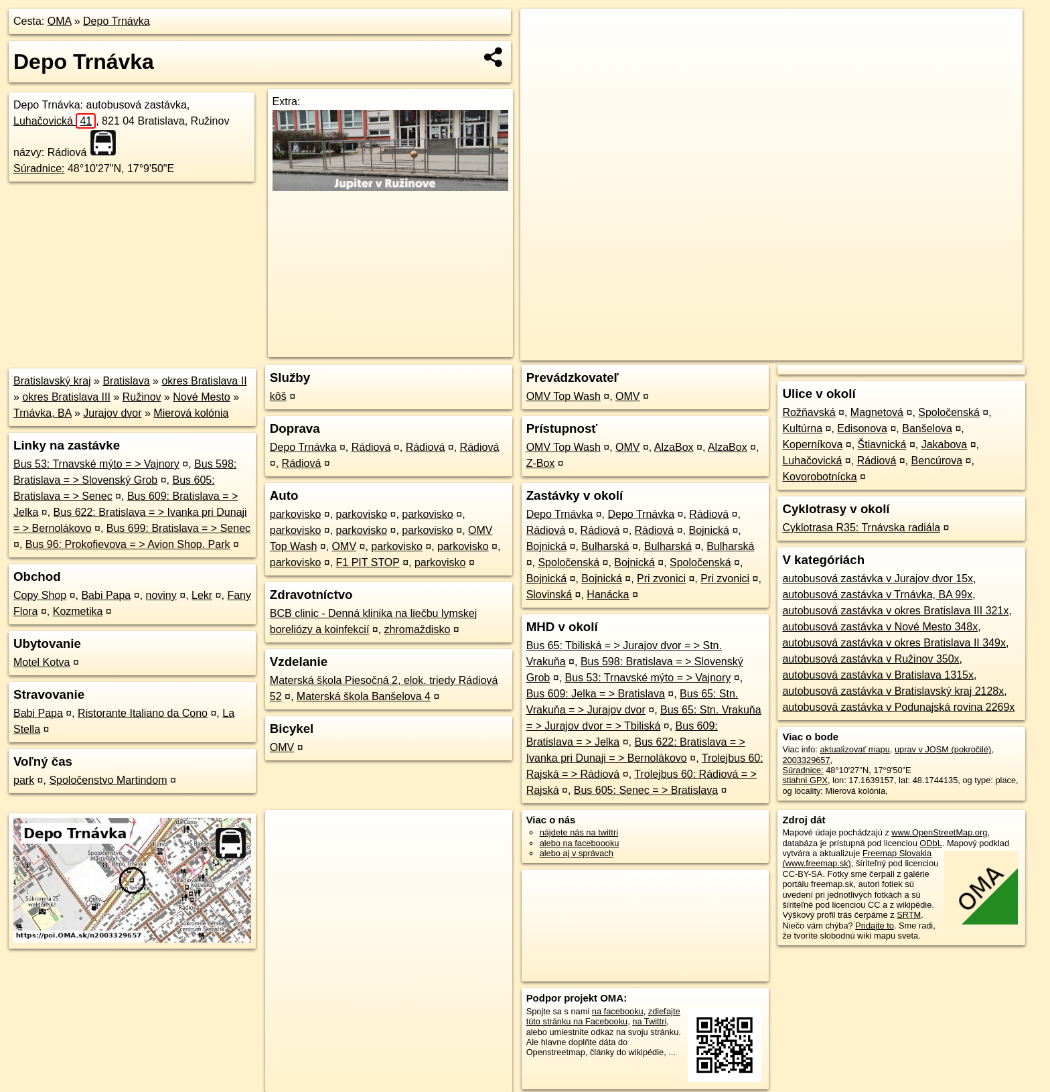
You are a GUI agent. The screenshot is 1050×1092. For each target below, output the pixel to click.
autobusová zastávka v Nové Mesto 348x (880, 626)
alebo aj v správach (576, 853)
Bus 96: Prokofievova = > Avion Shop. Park (127, 544)
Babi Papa (106, 595)
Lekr (202, 595)
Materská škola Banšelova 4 (364, 696)
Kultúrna (802, 428)
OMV (344, 546)
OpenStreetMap (791, 350)
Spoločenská (568, 562)
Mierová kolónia (190, 413)
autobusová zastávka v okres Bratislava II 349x (894, 643)
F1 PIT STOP (368, 562)
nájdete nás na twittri (579, 832)
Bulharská (605, 546)
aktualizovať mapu (854, 749)
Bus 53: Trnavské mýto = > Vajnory (96, 464)
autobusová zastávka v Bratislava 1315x (878, 675)
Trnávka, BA (42, 413)
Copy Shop (39, 595)
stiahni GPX (805, 780)
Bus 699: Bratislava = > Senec (178, 528)
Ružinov (142, 397)
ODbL (930, 843)
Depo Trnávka (116, 21)
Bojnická (708, 530)
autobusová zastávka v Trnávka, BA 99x (877, 594)
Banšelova (927, 428)
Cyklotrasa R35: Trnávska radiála (861, 527)
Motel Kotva (41, 662)
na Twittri (649, 1021)
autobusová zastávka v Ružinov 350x (870, 659)
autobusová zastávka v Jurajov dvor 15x (877, 578)
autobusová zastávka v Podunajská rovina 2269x (898, 707)
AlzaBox (674, 447)
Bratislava (125, 381)
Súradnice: (39, 168)
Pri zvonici (661, 578)
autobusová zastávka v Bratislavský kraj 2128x (893, 691)
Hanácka (608, 594)
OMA (60, 21)
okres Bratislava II (203, 381)
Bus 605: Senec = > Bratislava (646, 790)
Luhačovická (54, 121)
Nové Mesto (201, 397)
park (23, 780)
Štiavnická (882, 444)
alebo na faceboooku (579, 843)
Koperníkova (812, 444)
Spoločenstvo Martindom (108, 780)
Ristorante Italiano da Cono (143, 713)
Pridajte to (874, 925)
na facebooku (618, 1011)
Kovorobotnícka (819, 476)
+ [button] (543, 31)
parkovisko (295, 514)
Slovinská (549, 594)
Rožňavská (808, 412)
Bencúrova (937, 460)
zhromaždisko (417, 629)
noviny (161, 595)
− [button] (543, 52)
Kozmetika (78, 611)
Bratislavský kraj (52, 381)
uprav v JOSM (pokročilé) (943, 749)
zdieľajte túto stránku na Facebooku (603, 1016)
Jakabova (944, 444)
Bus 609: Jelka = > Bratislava (595, 693)
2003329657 (806, 760)
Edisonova (862, 428)
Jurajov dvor (112, 413)
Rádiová (371, 447)
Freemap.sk (860, 350)
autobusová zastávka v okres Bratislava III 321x (895, 610)
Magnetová (876, 412)
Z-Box (540, 463)
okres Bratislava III (66, 397)
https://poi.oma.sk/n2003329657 (962, 350)
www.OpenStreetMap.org (939, 832)
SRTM (909, 915)
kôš (278, 396)
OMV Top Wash (563, 396)
